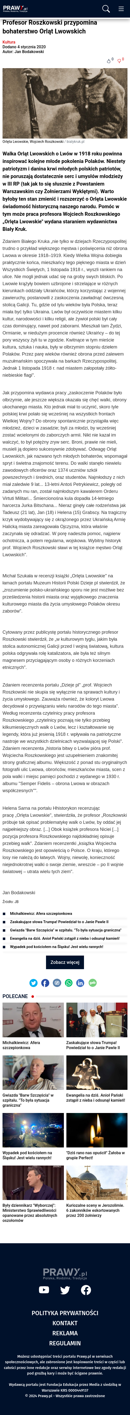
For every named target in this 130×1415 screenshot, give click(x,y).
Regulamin (65, 1343)
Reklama (65, 1333)
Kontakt (65, 1323)
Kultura (9, 42)
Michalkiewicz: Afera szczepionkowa (41, 913)
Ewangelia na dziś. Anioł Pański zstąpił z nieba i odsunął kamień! (64, 938)
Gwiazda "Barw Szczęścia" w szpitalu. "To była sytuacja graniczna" (65, 930)
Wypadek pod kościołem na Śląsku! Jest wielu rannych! (56, 947)
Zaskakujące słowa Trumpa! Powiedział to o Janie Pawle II (59, 922)
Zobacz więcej (65, 962)
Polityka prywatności (65, 1313)
